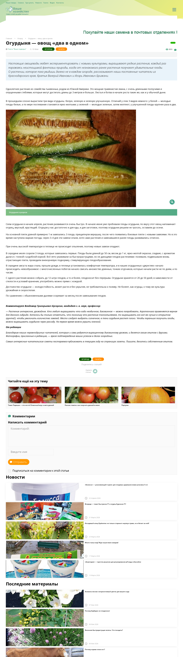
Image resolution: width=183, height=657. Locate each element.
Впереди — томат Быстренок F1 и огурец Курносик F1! (105, 504)
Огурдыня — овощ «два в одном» (40, 38)
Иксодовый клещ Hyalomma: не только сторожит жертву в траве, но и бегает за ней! (117, 523)
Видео (52, 3)
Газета (45, 3)
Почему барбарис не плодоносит (97, 611)
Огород (48, 49)
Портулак (125, 405)
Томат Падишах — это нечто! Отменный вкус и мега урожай (31, 405)
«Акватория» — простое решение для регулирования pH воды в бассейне (113, 562)
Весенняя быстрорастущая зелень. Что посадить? (104, 630)
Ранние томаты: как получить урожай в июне (82, 405)
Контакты (60, 3)
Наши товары (11, 3)
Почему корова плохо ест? (95, 649)
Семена (21, 3)
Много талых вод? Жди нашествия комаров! (101, 543)
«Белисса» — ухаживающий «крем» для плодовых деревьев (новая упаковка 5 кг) (116, 485)
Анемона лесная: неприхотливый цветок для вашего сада (107, 592)
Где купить (29, 3)
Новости (38, 3)
